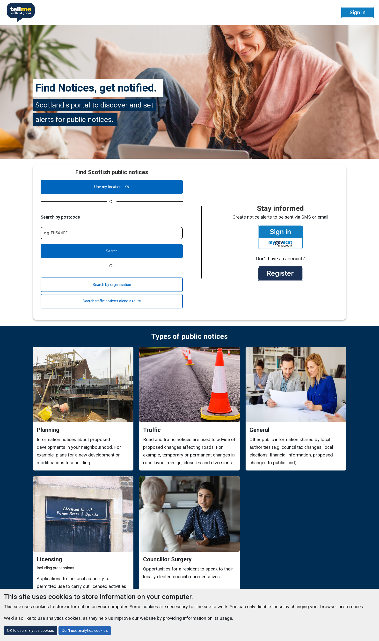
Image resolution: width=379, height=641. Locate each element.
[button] (357, 12)
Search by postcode (60, 217)
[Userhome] (19, 12)
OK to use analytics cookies (30, 630)
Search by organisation (112, 284)
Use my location (111, 187)
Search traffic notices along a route (112, 301)
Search (111, 251)
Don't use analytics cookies (85, 630)
